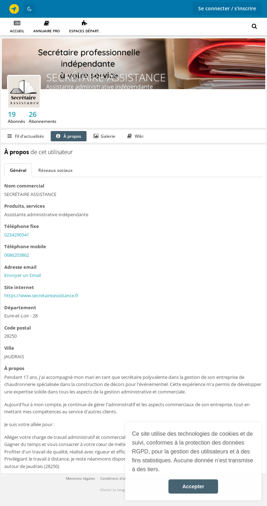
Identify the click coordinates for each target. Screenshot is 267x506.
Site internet (19, 287)
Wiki (135, 136)
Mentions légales (80, 478)
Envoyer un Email (22, 275)
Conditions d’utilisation (120, 478)
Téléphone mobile (25, 246)
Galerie (104, 136)
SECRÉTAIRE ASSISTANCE (106, 77)
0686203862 (16, 255)
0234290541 (16, 235)
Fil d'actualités (25, 136)
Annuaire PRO (46, 26)
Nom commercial (24, 186)
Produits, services (24, 206)
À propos (68, 136)
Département (20, 307)
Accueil (17, 26)
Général (18, 170)
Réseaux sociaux (55, 170)
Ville (9, 348)
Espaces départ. (84, 26)
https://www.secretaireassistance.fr (41, 295)
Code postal (17, 328)
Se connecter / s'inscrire (227, 8)
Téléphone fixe (21, 226)
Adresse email (20, 267)
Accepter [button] (193, 486)
